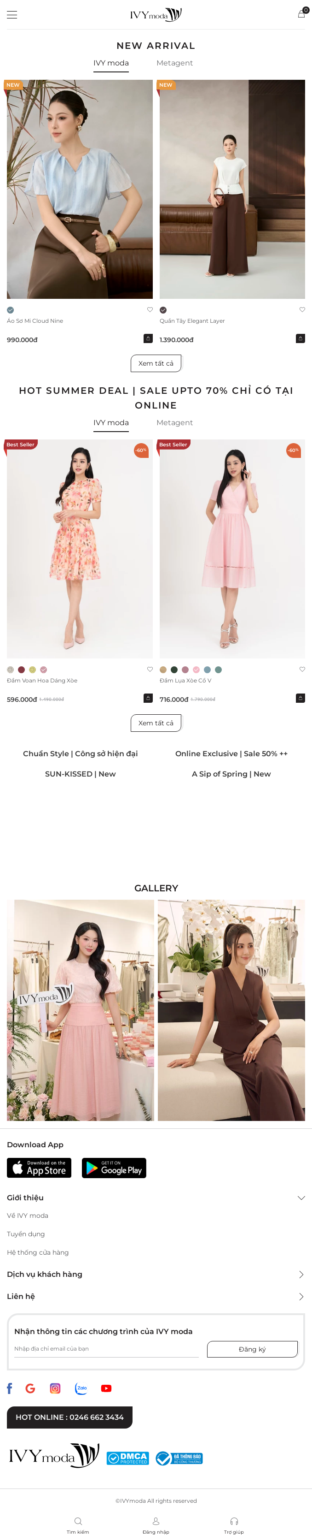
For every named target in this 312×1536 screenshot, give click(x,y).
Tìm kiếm (78, 1532)
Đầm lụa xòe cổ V (185, 680)
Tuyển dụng (26, 1234)
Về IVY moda (27, 1215)
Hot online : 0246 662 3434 (70, 1417)
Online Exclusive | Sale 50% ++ (231, 753)
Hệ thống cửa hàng (38, 1252)
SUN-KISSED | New (80, 774)
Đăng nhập (156, 1532)
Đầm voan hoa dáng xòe (42, 680)
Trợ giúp (234, 1532)
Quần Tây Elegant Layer (192, 320)
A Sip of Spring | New (231, 774)
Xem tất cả (156, 363)
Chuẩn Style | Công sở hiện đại (80, 753)
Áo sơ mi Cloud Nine (35, 320)
